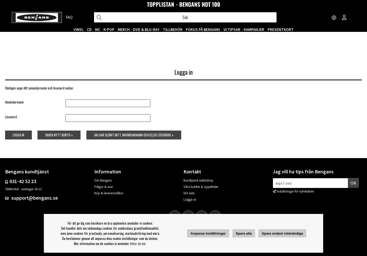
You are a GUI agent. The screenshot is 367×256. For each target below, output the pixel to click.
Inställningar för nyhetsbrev (295, 191)
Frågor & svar (103, 187)
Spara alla (244, 233)
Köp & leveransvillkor (108, 193)
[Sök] (185, 17)
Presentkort (281, 29)
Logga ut (190, 199)
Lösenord (11, 116)
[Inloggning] (344, 18)
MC (97, 29)
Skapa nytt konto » (59, 134)
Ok (353, 183)
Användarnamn (14, 102)
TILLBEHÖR (172, 29)
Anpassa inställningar (208, 233)
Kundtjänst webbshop (198, 180)
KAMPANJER (254, 29)
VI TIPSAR (232, 29)
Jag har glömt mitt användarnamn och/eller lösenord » (134, 134)
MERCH (124, 29)
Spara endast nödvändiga (282, 233)
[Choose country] (334, 17)
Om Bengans (103, 180)
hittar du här (138, 243)
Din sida (189, 193)
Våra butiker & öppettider (201, 187)
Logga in (18, 134)
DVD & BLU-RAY (146, 29)
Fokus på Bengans (203, 29)
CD (89, 29)
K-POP (108, 29)
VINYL (79, 29)
